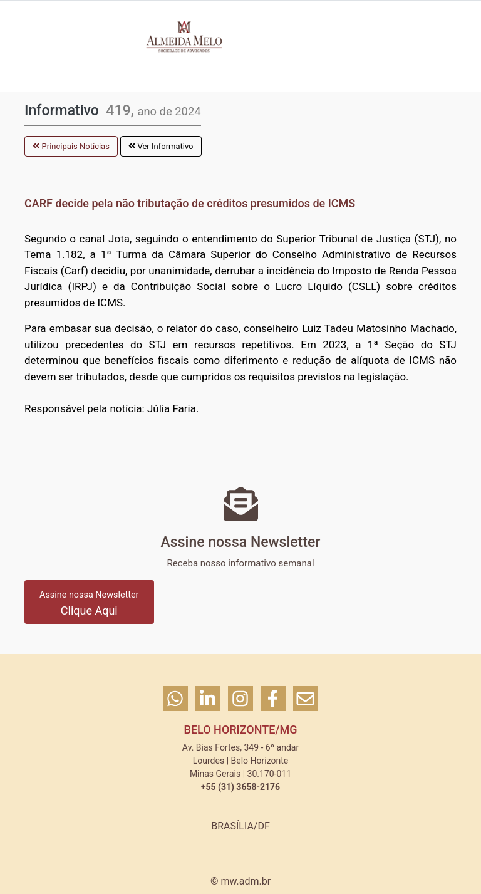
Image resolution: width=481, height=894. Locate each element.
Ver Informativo (161, 146)
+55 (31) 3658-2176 (240, 787)
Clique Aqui (89, 603)
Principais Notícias (71, 146)
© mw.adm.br (240, 881)
